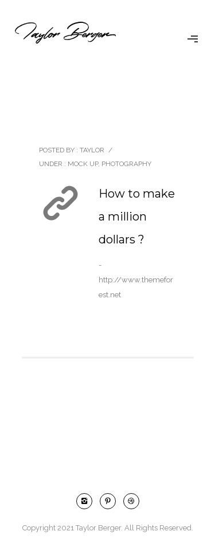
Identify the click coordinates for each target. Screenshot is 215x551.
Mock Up (82, 164)
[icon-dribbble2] (131, 501)
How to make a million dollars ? (137, 216)
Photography (126, 164)
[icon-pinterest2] (111, 501)
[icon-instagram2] (87, 501)
